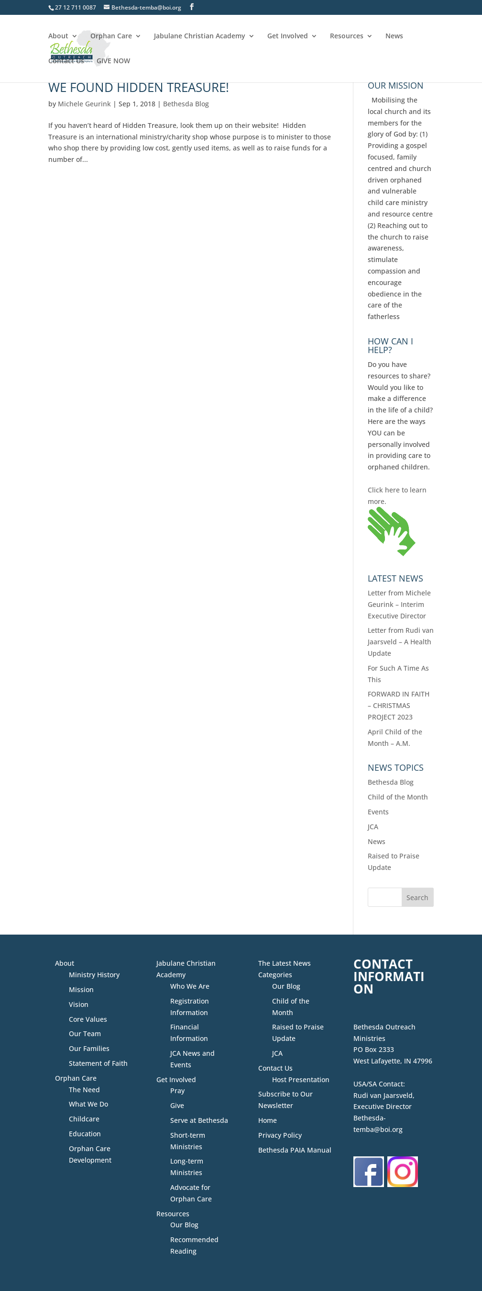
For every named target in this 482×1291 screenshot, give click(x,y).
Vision (78, 1004)
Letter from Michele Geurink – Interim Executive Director (399, 604)
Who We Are (189, 986)
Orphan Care (111, 36)
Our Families (89, 1048)
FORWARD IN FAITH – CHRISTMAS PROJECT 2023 (398, 705)
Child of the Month (398, 796)
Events (378, 811)
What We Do (88, 1103)
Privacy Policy (280, 1135)
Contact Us (66, 61)
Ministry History (94, 974)
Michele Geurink (84, 103)
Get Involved (287, 36)
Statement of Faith (98, 1063)
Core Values (88, 1019)
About (58, 36)
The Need (84, 1089)
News (394, 36)
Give (177, 1105)
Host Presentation (300, 1079)
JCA (373, 826)
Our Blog (184, 1224)
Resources (346, 36)
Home (267, 1120)
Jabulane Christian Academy (199, 36)
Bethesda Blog (186, 103)
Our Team (85, 1033)
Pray (177, 1090)
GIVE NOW (113, 61)
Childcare (84, 1118)
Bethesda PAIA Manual (294, 1149)
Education (85, 1133)
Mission (81, 989)
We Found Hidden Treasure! (138, 87)
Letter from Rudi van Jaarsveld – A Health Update (401, 642)
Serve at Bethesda (199, 1120)
